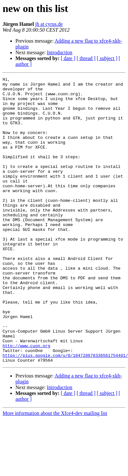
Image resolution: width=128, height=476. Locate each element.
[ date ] (68, 58)
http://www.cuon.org (26, 400)
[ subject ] (107, 58)
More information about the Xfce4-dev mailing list (55, 470)
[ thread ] (86, 58)
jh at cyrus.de (49, 24)
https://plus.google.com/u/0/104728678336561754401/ (65, 411)
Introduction (59, 52)
